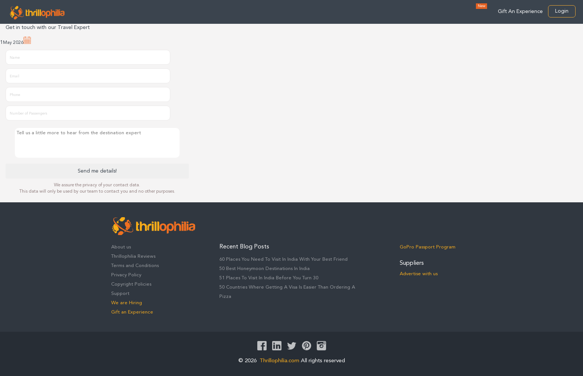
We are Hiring (126, 303)
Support (120, 293)
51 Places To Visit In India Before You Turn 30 (268, 278)
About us (121, 247)
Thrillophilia (37, 12)
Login (561, 11)
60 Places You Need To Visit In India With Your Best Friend (283, 259)
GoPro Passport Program (427, 247)
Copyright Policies (131, 284)
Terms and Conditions (135, 265)
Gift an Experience (132, 312)
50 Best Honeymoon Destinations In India (264, 268)
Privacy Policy (126, 275)
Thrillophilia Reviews (133, 256)
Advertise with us (419, 273)
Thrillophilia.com (279, 361)
